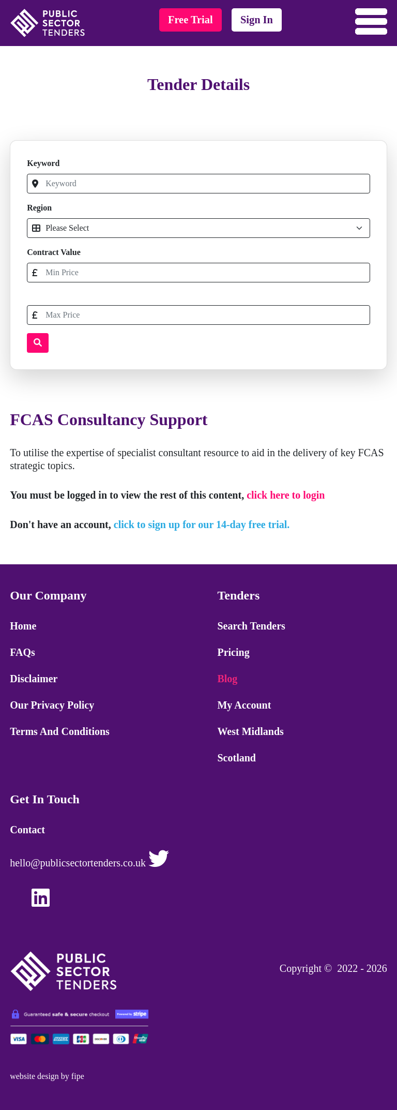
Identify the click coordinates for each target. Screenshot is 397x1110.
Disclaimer (33, 678)
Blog (227, 678)
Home (23, 626)
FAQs (22, 652)
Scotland (236, 757)
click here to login (286, 495)
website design (34, 1076)
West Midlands (250, 731)
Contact (27, 829)
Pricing (233, 652)
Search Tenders (251, 626)
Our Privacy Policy (52, 705)
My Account (244, 705)
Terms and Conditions (60, 731)
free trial (190, 19)
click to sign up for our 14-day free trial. (202, 524)
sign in (256, 19)
